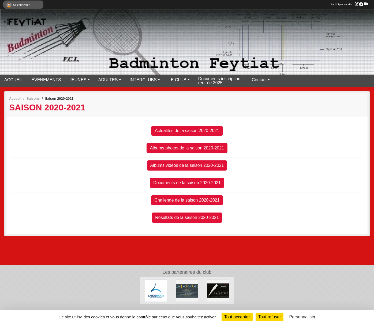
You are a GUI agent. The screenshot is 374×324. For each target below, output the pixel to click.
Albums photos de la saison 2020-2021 (187, 148)
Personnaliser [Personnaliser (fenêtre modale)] (302, 317)
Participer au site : (349, 4)
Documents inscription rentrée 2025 (219, 80)
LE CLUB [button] (177, 80)
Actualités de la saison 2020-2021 (187, 130)
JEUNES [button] (78, 80)
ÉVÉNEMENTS (46, 80)
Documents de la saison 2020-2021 (187, 182)
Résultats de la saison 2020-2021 (187, 217)
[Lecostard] (218, 290)
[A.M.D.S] (187, 290)
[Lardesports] (156, 290)
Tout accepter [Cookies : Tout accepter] (237, 317)
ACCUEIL (13, 80)
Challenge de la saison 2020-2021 (187, 200)
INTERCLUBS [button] (143, 80)
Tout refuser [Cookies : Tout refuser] (269, 317)
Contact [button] (259, 80)
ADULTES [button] (108, 80)
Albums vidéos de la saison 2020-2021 (187, 165)
